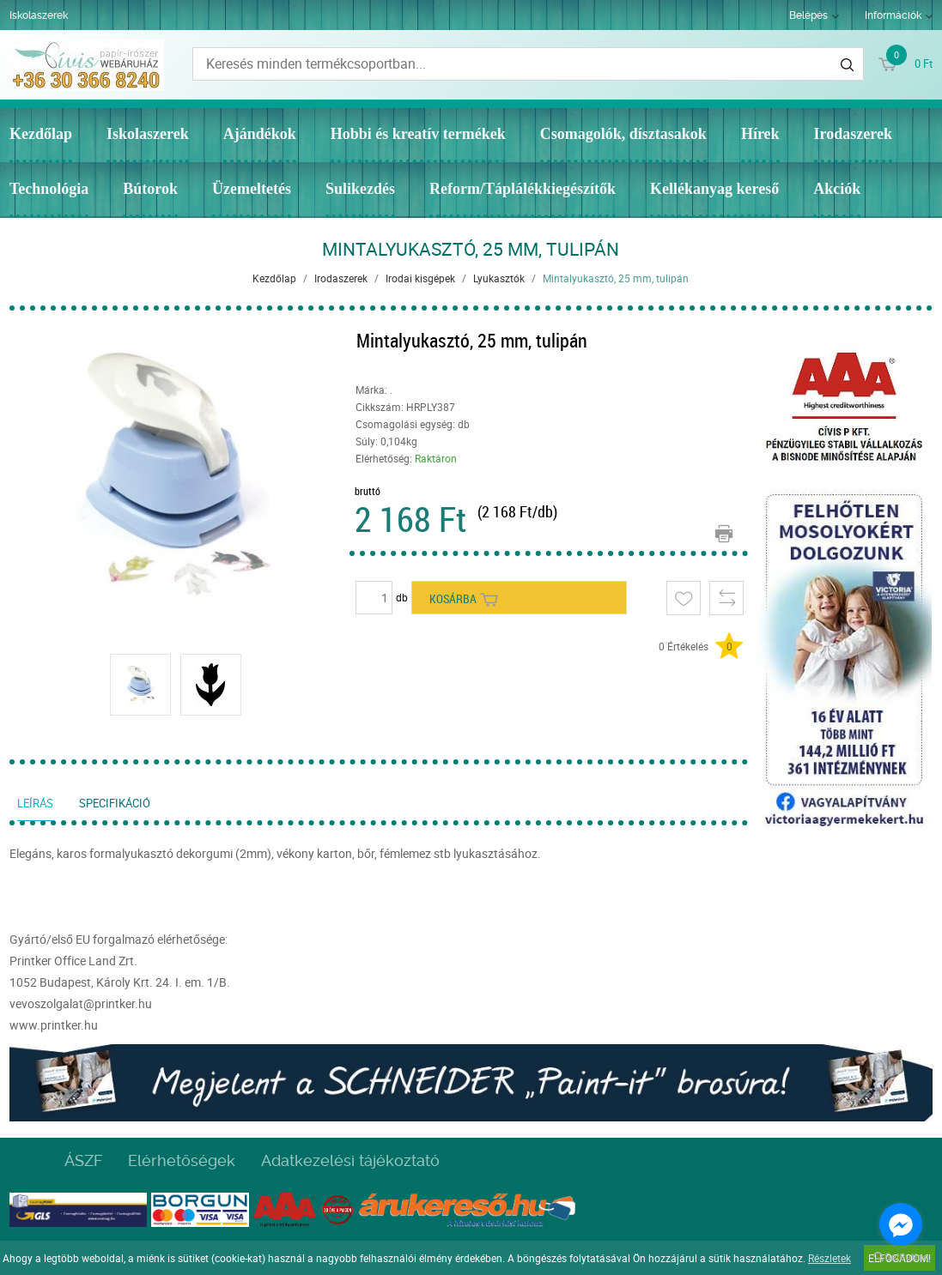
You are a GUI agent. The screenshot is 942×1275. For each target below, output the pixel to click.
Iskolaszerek (38, 15)
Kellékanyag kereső (714, 188)
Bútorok (150, 188)
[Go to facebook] (900, 1224)
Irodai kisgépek (420, 278)
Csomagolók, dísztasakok (623, 133)
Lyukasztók (499, 278)
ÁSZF (83, 1160)
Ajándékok (259, 133)
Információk (893, 15)
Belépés (808, 15)
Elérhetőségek (181, 1160)
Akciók (836, 188)
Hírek (760, 133)
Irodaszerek (853, 133)
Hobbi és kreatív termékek (418, 133)
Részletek (829, 1258)
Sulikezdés (360, 188)
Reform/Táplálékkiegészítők (522, 188)
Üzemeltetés (251, 188)
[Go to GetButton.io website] (900, 1257)
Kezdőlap (40, 133)
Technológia (48, 188)
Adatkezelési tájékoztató (350, 1160)
